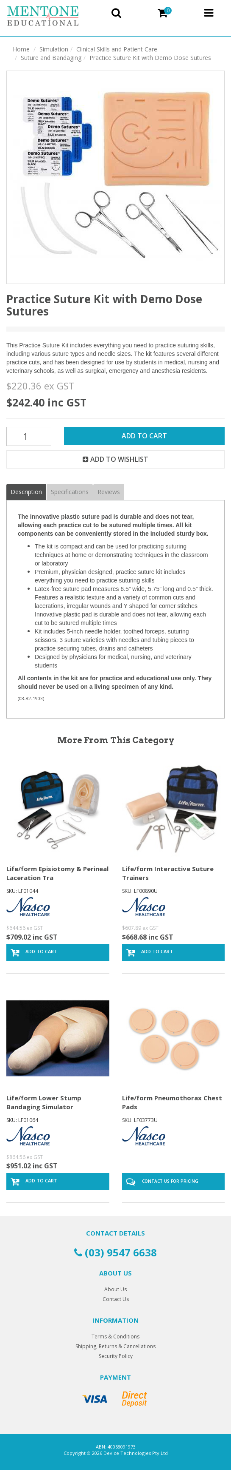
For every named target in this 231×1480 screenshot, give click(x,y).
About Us (115, 1289)
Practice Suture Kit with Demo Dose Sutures (150, 58)
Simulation (53, 49)
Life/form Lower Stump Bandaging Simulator (43, 1102)
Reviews (108, 492)
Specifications (70, 492)
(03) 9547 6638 (115, 1252)
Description (26, 492)
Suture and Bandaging (51, 58)
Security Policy (116, 1356)
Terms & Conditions (115, 1336)
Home (21, 49)
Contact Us (116, 1299)
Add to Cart (144, 435)
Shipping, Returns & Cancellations (115, 1346)
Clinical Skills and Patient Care (116, 49)
